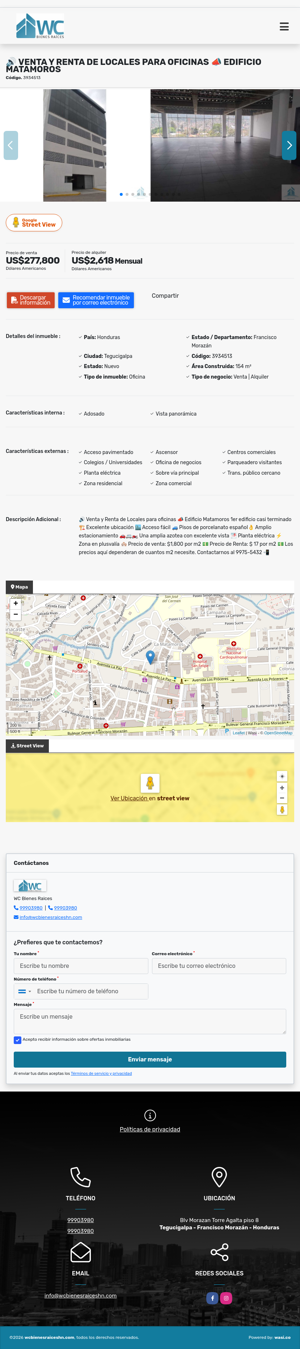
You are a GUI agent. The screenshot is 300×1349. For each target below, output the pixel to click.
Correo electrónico (173, 954)
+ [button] (15, 604)
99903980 (31, 908)
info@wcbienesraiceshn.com (51, 917)
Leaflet (239, 733)
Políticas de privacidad (150, 1129)
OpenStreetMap (278, 733)
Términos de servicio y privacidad (101, 1073)
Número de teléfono (36, 979)
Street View (34, 222)
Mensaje (24, 1004)
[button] (121, 194)
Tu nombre (26, 954)
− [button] (15, 615)
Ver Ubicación (129, 798)
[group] (74, 145)
